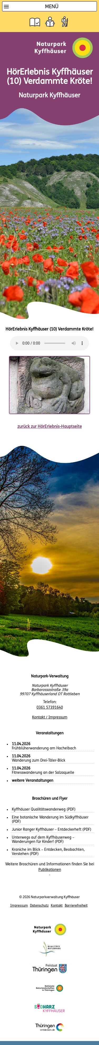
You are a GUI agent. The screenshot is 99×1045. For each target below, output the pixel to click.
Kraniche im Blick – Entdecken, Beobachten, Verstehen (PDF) (48, 852)
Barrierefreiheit (76, 905)
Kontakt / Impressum (49, 718)
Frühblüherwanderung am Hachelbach (44, 746)
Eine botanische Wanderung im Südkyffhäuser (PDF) (50, 820)
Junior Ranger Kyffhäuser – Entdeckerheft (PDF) (51, 830)
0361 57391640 (50, 708)
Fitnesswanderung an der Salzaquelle (43, 771)
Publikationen (49, 870)
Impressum (19, 905)
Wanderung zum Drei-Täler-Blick (38, 758)
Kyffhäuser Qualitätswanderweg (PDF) (44, 810)
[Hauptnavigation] (49, 6)
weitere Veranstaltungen (32, 781)
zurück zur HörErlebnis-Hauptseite (49, 427)
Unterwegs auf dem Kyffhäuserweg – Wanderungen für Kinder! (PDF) (43, 840)
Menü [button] (51, 7)
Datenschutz (39, 905)
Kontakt (57, 905)
